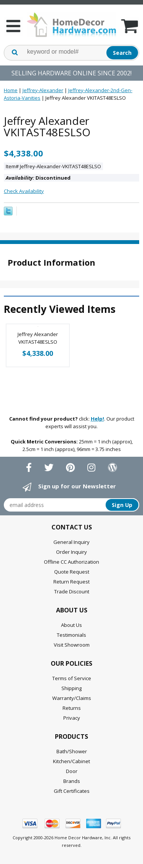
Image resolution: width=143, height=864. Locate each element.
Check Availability (24, 191)
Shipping (71, 688)
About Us (71, 625)
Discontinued (38, 177)
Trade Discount (71, 591)
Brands (71, 781)
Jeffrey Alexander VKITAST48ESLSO (38, 338)
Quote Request (71, 571)
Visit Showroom (72, 644)
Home (11, 90)
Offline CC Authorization (71, 561)
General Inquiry (71, 542)
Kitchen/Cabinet (71, 761)
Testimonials (71, 634)
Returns (72, 708)
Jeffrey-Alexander (42, 90)
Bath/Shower (71, 751)
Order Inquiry (71, 551)
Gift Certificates (72, 790)
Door (71, 771)
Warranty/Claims (71, 698)
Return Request (71, 581)
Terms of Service (71, 678)
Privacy (71, 717)
